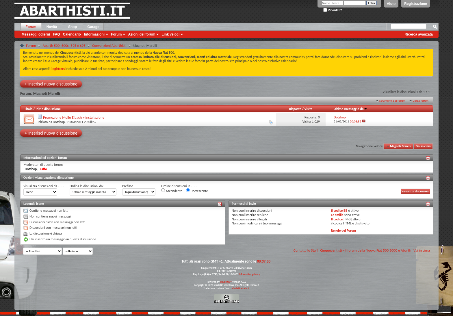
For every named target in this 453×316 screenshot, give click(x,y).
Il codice (337, 219)
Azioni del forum (141, 34)
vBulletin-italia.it (241, 288)
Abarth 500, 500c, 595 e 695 (64, 45)
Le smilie (337, 215)
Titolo (28, 109)
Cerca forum (420, 101)
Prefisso (127, 186)
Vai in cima (423, 146)
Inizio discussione (48, 109)
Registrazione (415, 4)
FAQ (56, 34)
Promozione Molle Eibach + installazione (73, 117)
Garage (93, 27)
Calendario (72, 34)
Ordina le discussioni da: (87, 186)
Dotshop (59, 122)
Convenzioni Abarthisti (109, 45)
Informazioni (94, 34)
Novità (52, 27)
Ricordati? (332, 10)
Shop (72, 27)
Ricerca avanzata (419, 34)
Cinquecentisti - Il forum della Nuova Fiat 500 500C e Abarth (365, 250)
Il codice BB (339, 211)
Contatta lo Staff (306, 250)
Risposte (295, 109)
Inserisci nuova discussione (51, 83)
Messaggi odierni (36, 34)
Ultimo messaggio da (350, 109)
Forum (30, 27)
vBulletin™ (226, 281)
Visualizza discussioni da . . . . (43, 186)
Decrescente (197, 190)
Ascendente (171, 190)
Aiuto (391, 4)
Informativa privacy (249, 274)
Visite (308, 109)
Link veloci (170, 34)
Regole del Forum (343, 230)
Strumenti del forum (392, 101)
